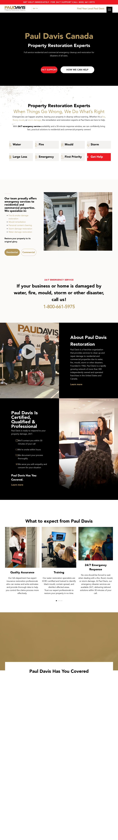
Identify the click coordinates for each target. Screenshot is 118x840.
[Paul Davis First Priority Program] (73, 157)
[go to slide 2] (58, 600)
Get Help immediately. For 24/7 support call (50, 2)
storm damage (34, 120)
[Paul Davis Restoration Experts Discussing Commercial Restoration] (95, 221)
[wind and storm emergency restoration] (99, 145)
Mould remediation (17, 222)
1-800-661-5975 (59, 307)
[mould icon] (73, 145)
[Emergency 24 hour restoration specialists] (47, 157)
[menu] (109, 10)
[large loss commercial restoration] (21, 157)
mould (21, 120)
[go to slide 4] (61, 600)
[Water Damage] (21, 145)
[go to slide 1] (56, 600)
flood (15, 120)
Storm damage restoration (20, 228)
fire (103, 116)
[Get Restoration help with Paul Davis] (99, 157)
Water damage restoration (20, 232)
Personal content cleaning (20, 225)
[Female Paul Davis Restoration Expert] (60, 221)
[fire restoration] (47, 145)
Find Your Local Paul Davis (90, 8)
